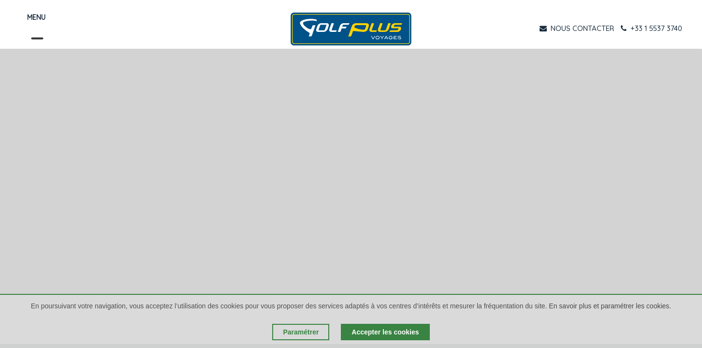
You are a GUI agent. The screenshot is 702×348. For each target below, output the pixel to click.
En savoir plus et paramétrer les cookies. (610, 306)
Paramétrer (301, 332)
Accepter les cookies (385, 332)
